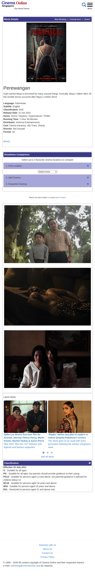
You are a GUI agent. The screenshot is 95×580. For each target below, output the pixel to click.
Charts (87, 19)
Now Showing (60, 19)
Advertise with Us (47, 545)
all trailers (62, 197)
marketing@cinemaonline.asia (25, 565)
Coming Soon (75, 19)
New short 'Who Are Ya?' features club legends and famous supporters (25, 424)
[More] (6, 141)
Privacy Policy (47, 557)
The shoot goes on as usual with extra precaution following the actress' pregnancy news (69, 424)
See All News (47, 456)
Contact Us (47, 553)
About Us (47, 549)
